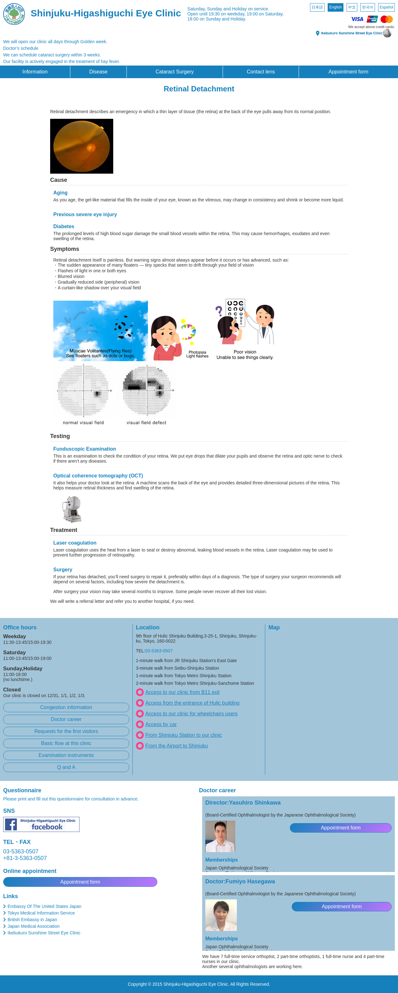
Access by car (161, 724)
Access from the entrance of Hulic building (192, 703)
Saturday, (196, 8)
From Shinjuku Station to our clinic (183, 735)
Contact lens (261, 71)
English (335, 7)
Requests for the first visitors (66, 731)
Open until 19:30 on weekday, (216, 13)
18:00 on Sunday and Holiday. (216, 18)
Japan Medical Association (34, 926)
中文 (352, 7)
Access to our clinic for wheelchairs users (191, 713)
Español (386, 7)
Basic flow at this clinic (66, 743)
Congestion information (66, 707)
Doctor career (66, 719)
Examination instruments (66, 755)
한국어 (367, 7)
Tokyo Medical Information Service (41, 912)
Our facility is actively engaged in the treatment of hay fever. (61, 61)
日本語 (317, 7)
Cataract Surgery (174, 71)
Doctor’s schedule (20, 48)
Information (35, 71)
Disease (98, 71)
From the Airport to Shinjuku (176, 745)
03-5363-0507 (159, 650)
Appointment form (348, 71)
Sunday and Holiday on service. (238, 8)
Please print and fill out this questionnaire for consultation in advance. (71, 798)
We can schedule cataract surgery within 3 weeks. (52, 54)
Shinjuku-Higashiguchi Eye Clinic (106, 13)
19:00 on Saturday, (265, 13)
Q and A (66, 767)
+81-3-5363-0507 (25, 858)
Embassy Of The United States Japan (44, 906)
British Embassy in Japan (32, 919)
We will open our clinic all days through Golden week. (55, 41)
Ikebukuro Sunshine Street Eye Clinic (44, 932)
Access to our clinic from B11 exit (182, 692)
